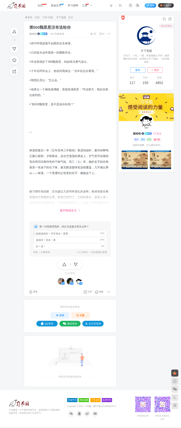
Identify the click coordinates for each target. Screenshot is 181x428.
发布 (137, 70)
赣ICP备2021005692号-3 (104, 407)
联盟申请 (72, 401)
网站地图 (84, 401)
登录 (60, 316)
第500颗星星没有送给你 (50, 27)
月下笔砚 (60, 17)
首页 (29, 17)
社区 (37, 17)
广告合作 (95, 401)
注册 (80, 316)
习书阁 (88, 407)
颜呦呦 (33, 33)
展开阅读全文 (70, 210)
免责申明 (107, 401)
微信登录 (70, 324)
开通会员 (165, 5)
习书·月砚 (47, 17)
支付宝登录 (93, 324)
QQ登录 (47, 324)
